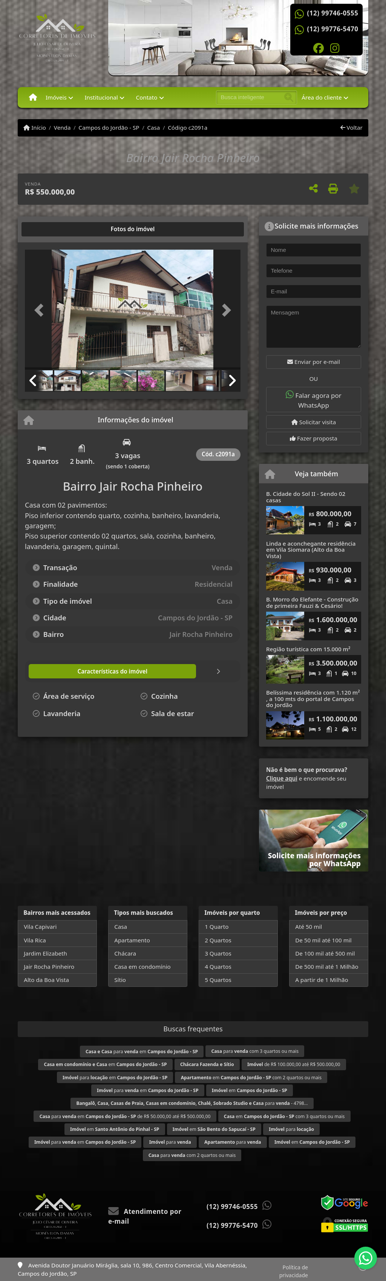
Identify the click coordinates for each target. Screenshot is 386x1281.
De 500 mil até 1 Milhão (326, 966)
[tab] (49, 229)
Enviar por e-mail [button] (313, 361)
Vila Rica (35, 940)
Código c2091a (187, 127)
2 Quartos (218, 940)
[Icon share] (318, 47)
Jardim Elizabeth (45, 953)
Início (34, 127)
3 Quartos (218, 953)
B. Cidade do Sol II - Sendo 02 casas (305, 497)
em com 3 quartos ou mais (284, 1116)
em (105, 1064)
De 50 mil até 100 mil (323, 940)
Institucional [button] (101, 97)
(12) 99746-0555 (332, 13)
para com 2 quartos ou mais (192, 1155)
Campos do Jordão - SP (108, 127)
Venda (62, 127)
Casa (153, 127)
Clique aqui (281, 778)
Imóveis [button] (56, 97)
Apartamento (132, 940)
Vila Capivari (40, 926)
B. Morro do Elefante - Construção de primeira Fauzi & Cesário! (312, 602)
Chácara (125, 953)
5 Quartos (218, 979)
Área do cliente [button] (322, 97)
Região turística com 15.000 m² (308, 649)
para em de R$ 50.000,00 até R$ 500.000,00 (125, 1116)
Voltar (351, 127)
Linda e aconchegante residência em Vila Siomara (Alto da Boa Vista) (310, 550)
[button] (41, 310)
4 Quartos (218, 966)
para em (142, 1051)
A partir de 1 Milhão (321, 979)
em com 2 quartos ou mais (251, 1077)
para (291, 1129)
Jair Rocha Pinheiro (49, 966)
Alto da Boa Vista (46, 979)
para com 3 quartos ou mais (255, 1051)
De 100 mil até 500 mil (325, 953)
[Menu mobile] (33, 97)
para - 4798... (192, 1103)
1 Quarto (216, 926)
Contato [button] (146, 97)
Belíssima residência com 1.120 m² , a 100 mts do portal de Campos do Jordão (313, 699)
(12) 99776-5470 (332, 29)
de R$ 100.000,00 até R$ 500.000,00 (293, 1064)
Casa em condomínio (142, 966)
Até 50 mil (308, 926)
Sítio (120, 979)
